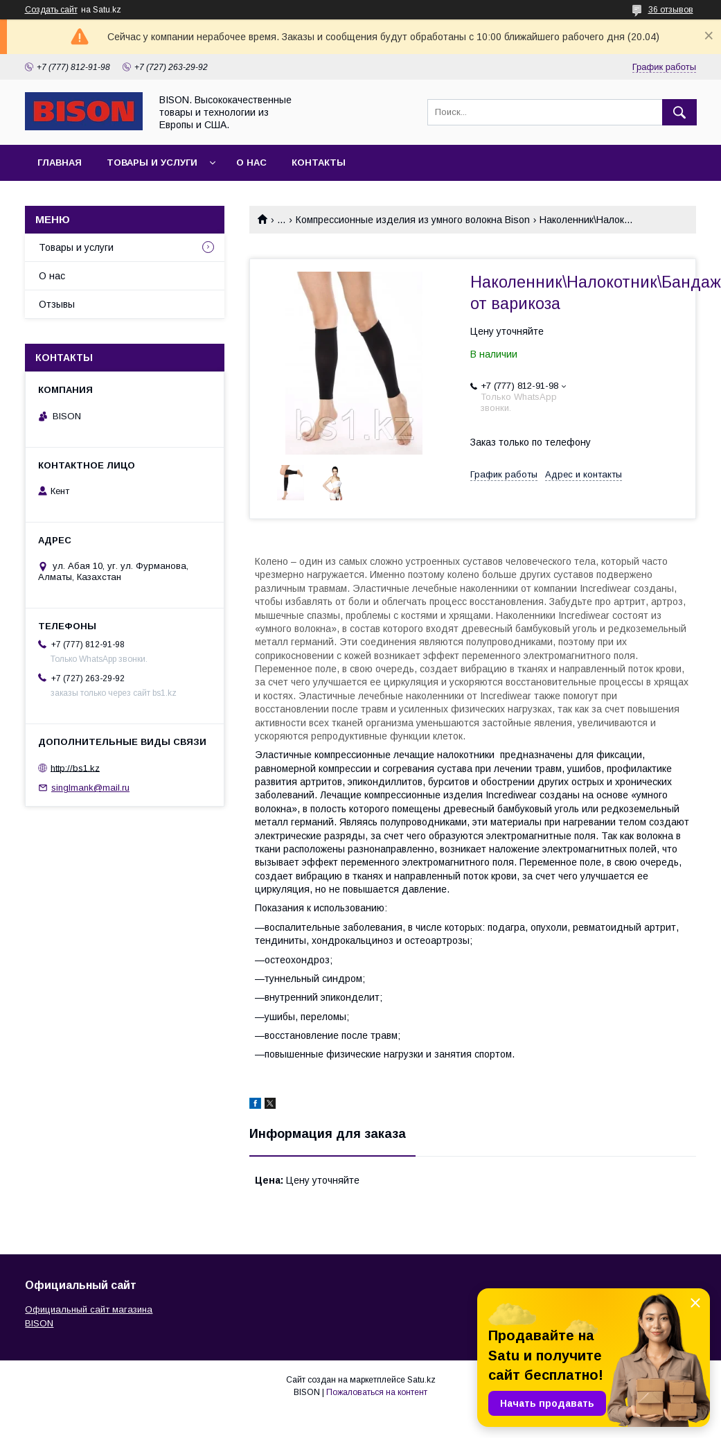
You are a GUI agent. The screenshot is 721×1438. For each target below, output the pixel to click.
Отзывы (57, 304)
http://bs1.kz (75, 767)
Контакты (319, 162)
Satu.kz (421, 1380)
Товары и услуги (152, 162)
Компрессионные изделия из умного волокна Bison (413, 219)
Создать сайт (51, 10)
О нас (251, 162)
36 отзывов (670, 10)
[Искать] (679, 112)
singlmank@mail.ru (90, 787)
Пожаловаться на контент (376, 1392)
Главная (59, 162)
